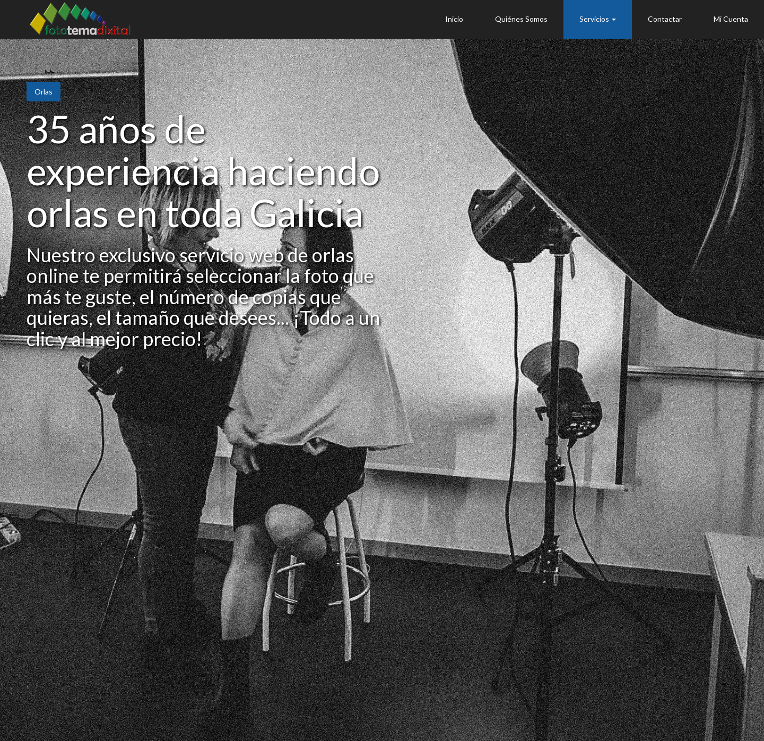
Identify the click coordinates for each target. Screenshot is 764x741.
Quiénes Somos (521, 18)
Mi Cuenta (731, 18)
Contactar (665, 18)
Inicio (454, 18)
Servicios (597, 18)
